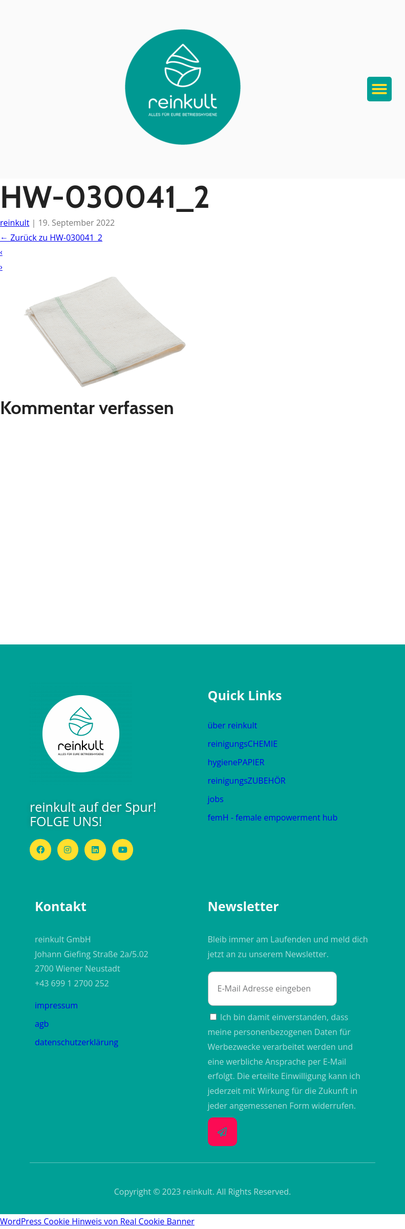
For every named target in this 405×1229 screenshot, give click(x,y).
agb (42, 1023)
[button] (183, 87)
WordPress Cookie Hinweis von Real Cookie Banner (97, 1221)
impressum (56, 1005)
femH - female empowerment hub (273, 817)
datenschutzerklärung (76, 1042)
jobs (216, 799)
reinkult (14, 222)
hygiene (236, 762)
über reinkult (233, 725)
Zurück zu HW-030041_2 (51, 237)
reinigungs (243, 743)
